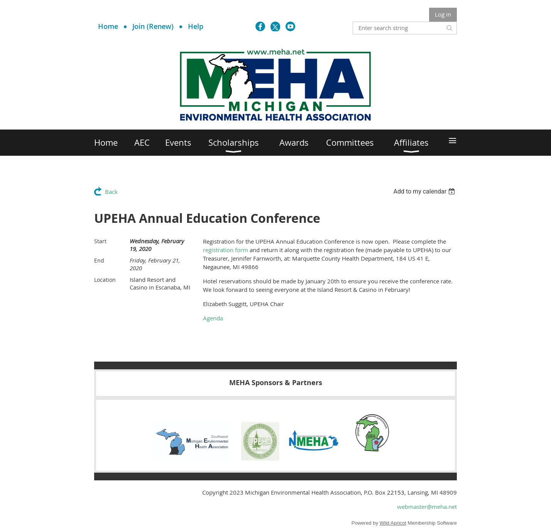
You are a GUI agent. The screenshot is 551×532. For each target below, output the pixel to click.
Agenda (213, 318)
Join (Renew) (153, 26)
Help (195, 26)
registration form (225, 250)
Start (100, 241)
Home (108, 26)
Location (105, 279)
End (99, 260)
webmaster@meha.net (427, 506)
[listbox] (425, 191)
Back (111, 191)
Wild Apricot (393, 523)
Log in (443, 14)
